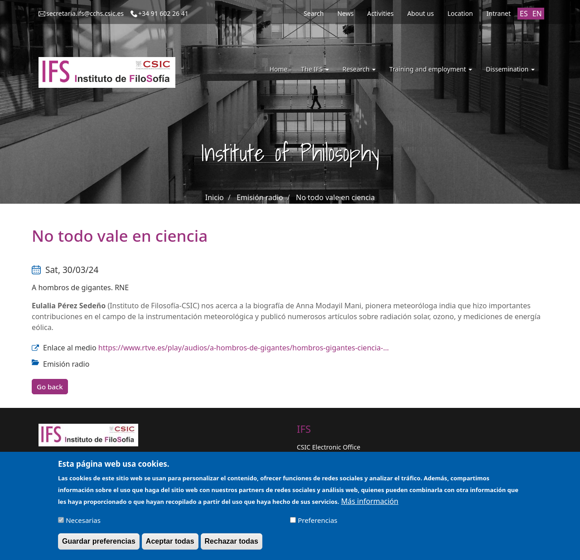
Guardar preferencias (98, 544)
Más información (369, 503)
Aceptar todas (170, 544)
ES (524, 14)
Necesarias (83, 522)
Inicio (214, 197)
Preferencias (317, 522)
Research (359, 69)
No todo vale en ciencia (335, 197)
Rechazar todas (231, 544)
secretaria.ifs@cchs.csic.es (85, 13)
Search (314, 13)
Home (279, 69)
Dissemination (510, 69)
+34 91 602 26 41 (163, 13)
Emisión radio (260, 197)
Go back (50, 386)
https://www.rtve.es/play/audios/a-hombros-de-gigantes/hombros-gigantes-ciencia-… (243, 348)
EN (537, 14)
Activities (380, 13)
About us (420, 13)
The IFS (315, 69)
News (345, 13)
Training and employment (430, 69)
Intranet (499, 13)
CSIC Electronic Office (328, 447)
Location (460, 13)
